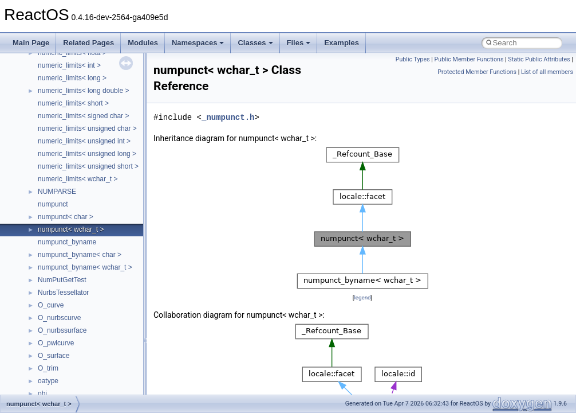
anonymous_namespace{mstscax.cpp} (96, 253)
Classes (255, 42)
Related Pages (88, 42)
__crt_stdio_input (64, 89)
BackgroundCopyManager (77, 379)
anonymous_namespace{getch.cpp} (92, 215)
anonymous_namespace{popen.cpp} (93, 278)
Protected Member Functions (476, 72)
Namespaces (198, 42)
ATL (44, 367)
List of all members (547, 72)
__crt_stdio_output (66, 102)
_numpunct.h (228, 117)
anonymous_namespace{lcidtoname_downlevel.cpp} (118, 240)
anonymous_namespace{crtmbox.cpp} (96, 177)
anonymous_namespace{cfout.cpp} (91, 165)
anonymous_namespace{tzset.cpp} (91, 329)
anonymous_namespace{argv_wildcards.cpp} (107, 152)
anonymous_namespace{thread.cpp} (93, 316)
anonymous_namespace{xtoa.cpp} (90, 354)
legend (362, 297)
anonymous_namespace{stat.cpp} (89, 303)
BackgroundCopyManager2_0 (83, 392)
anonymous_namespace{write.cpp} (91, 341)
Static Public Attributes (539, 59)
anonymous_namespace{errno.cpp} (92, 190)
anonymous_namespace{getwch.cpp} (95, 228)
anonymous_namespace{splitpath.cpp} (97, 291)
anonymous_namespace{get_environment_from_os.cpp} (124, 202)
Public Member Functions (469, 59)
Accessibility (56, 127)
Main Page (31, 42)
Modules (143, 42)
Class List (43, 76)
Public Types (413, 59)
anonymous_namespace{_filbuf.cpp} (93, 139)
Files (299, 42)
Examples (341, 42)
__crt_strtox (56, 114)
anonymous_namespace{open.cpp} (91, 266)
